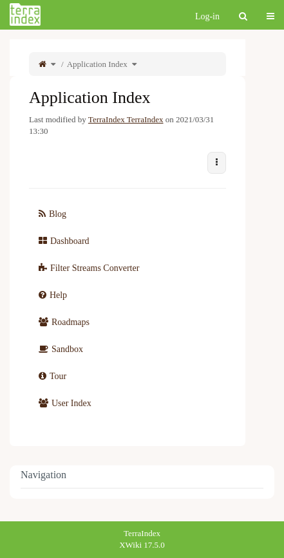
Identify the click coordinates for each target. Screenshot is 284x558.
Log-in (207, 16)
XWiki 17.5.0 (142, 545)
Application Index (97, 64)
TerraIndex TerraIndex (126, 119)
